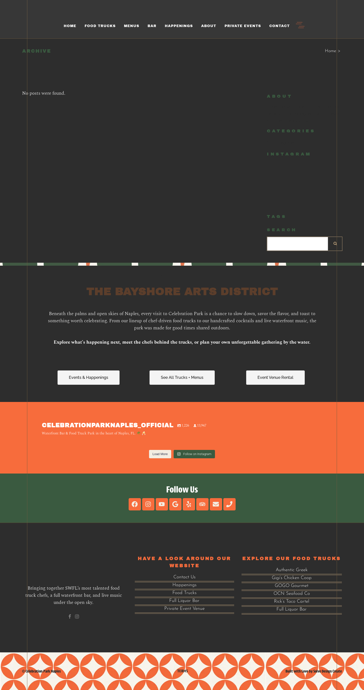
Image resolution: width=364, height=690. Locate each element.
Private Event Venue (184, 608)
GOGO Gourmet (291, 585)
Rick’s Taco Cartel (291, 601)
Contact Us (184, 577)
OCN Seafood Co (291, 593)
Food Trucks (184, 593)
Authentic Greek (292, 570)
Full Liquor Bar (184, 600)
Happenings (184, 585)
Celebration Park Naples (43, 671)
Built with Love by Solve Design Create (314, 671)
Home (330, 51)
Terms (182, 671)
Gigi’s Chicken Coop (292, 578)
